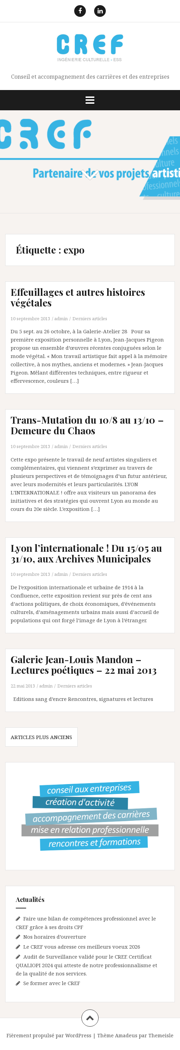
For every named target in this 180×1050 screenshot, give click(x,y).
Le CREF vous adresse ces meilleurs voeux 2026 (81, 946)
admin (61, 318)
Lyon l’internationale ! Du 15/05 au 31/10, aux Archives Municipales (86, 553)
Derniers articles (89, 318)
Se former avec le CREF (51, 983)
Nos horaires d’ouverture (54, 936)
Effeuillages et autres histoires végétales (78, 297)
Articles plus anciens (41, 737)
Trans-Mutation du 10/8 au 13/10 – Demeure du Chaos (87, 425)
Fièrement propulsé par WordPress (49, 1035)
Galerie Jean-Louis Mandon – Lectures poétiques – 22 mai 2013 (84, 664)
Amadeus (126, 1035)
